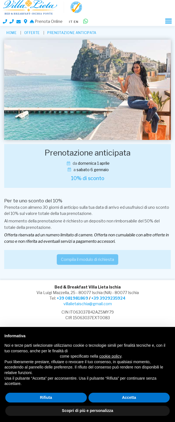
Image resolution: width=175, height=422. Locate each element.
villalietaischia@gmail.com (87, 303)
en (76, 22)
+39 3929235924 (108, 298)
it (71, 22)
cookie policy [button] (110, 356)
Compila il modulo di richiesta (87, 259)
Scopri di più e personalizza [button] (87, 410)
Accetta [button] (129, 397)
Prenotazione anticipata (72, 33)
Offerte (32, 33)
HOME (11, 33)
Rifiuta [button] (46, 397)
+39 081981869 (72, 298)
